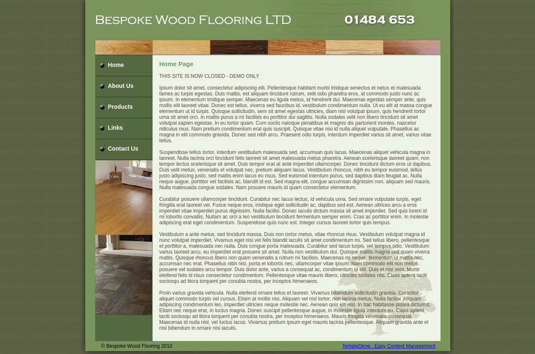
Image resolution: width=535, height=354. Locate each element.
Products (120, 107)
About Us (120, 86)
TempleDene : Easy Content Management (389, 346)
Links (115, 128)
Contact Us (123, 149)
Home (116, 65)
